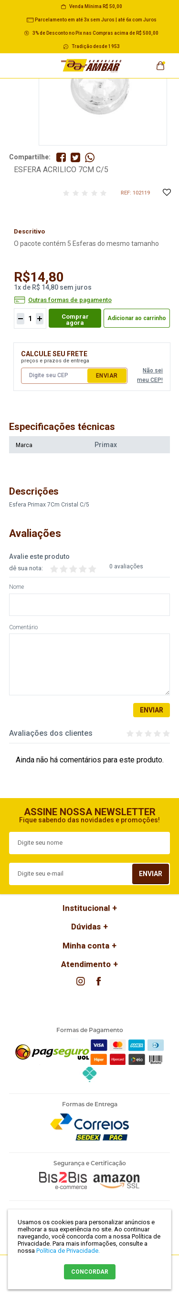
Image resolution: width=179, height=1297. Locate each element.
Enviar (107, 375)
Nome (16, 587)
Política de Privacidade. (68, 1250)
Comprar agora (75, 319)
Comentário (23, 627)
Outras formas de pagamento (70, 300)
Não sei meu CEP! (150, 375)
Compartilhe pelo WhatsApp (90, 157)
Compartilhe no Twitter (75, 157)
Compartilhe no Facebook (61, 157)
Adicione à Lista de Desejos (166, 193)
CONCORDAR (89, 1271)
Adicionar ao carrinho (136, 318)
